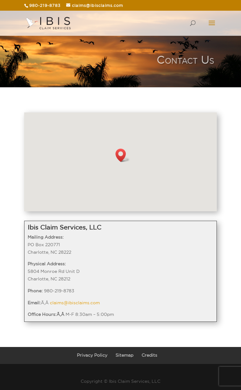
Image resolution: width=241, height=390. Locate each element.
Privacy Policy (92, 355)
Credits (149, 355)
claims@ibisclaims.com (75, 302)
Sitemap (124, 355)
